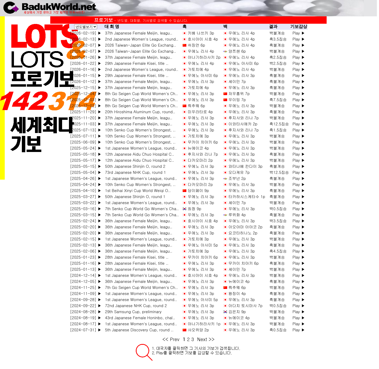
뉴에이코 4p (198, 148)
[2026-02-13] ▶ (86, 39)
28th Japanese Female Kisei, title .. (135, 257)
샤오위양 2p (198, 329)
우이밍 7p (237, 99)
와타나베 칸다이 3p (245, 166)
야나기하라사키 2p (204, 57)
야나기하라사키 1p (204, 323)
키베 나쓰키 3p (201, 33)
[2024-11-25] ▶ (86, 287)
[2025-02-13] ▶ (86, 245)
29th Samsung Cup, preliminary (132, 311)
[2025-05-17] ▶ (86, 160)
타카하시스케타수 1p (246, 196)
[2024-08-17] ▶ (86, 323)
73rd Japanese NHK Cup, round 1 (134, 172)
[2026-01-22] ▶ (86, 63)
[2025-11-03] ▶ (86, 123)
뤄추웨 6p (196, 105)
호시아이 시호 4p (203, 39)
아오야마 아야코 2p (245, 226)
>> (212, 339)
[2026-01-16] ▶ (86, 69)
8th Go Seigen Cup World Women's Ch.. (140, 93)
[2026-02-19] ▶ (86, 33)
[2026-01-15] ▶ (86, 75)
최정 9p (194, 208)
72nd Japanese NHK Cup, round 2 (134, 305)
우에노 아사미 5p (203, 245)
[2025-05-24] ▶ (86, 148)
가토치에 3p (198, 136)
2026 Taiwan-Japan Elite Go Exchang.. (139, 45)
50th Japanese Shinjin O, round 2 (133, 166)
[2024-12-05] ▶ (86, 281)
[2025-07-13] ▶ (86, 129)
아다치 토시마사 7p (245, 305)
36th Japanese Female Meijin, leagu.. (137, 220)
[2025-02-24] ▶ (86, 220)
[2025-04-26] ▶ (86, 178)
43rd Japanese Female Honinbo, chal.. (138, 317)
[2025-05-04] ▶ (86, 172)
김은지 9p (237, 311)
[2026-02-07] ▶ (86, 45)
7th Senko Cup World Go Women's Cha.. (140, 208)
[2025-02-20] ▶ (86, 226)
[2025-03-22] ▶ (86, 202)
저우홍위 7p (239, 93)
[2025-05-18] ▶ (86, 154)
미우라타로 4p (200, 111)
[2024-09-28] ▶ (86, 299)
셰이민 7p (237, 81)
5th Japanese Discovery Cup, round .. (137, 329)
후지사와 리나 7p (243, 117)
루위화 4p (237, 214)
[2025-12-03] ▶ (86, 99)
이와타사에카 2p (242, 123)
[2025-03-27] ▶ (86, 196)
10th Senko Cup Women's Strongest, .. (139, 129)
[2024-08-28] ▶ (86, 311)
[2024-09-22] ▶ (86, 305)
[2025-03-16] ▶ (86, 208)
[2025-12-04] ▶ (86, 93)
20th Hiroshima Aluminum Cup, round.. (138, 111)
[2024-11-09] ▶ (86, 293)
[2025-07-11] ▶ (86, 136)
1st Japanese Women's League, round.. (139, 148)
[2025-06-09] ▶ (86, 142)
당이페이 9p (198, 190)
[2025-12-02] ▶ (86, 105)
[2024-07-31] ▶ (86, 329)
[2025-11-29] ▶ (86, 111)
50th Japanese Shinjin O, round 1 (133, 196)
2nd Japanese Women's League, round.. (140, 39)
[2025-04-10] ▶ (86, 190)
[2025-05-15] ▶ (86, 166)
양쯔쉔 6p (237, 51)
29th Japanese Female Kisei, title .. (135, 63)
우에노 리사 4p (241, 33)
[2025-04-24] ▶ (86, 184)
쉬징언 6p (196, 45)
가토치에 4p (198, 69)
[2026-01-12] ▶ (86, 81)
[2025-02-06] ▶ (86, 251)
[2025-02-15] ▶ (86, 239)
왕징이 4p (237, 293)
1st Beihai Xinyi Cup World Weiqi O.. (136, 190)
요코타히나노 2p (242, 232)
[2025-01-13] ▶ (86, 269)
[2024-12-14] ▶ (86, 275)
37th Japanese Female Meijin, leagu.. (137, 33)
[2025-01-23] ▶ (86, 257)
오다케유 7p (239, 172)
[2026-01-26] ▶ (86, 57)
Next (202, 339)
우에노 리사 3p (241, 75)
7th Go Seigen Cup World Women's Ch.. (140, 287)
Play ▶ (298, 33)
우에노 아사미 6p (243, 63)
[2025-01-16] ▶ (86, 263)
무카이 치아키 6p (203, 142)
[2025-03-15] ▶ (86, 214)
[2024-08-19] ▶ (86, 317)
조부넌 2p (237, 178)
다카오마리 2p (200, 160)
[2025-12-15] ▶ (86, 87)
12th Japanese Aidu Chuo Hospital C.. (138, 154)
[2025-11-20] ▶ (86, 117)
